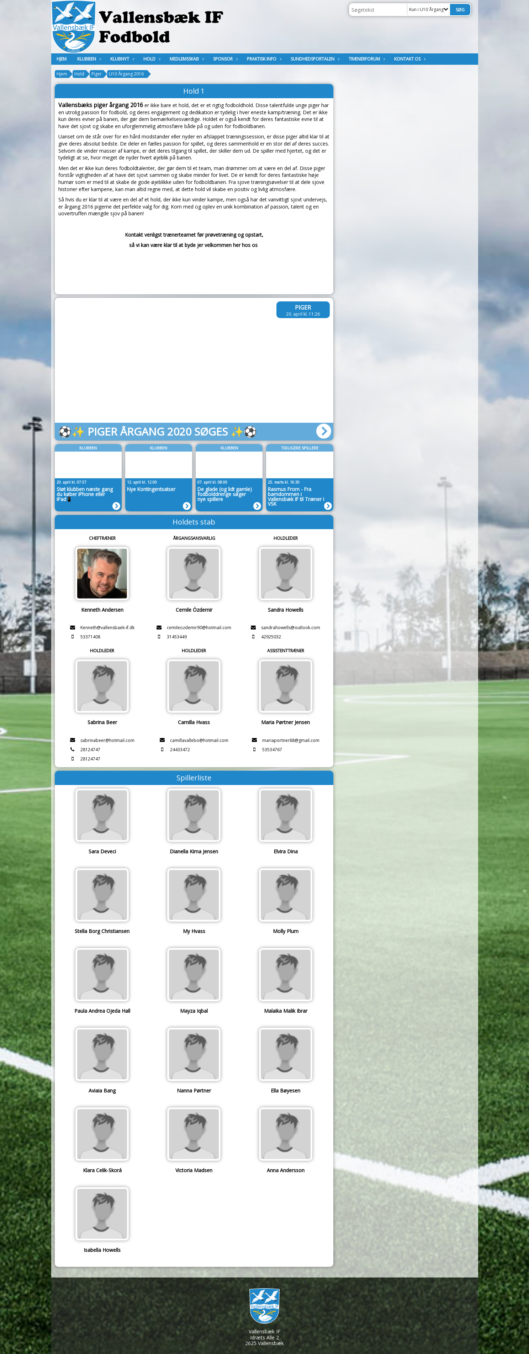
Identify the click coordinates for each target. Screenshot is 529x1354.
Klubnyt (121, 59)
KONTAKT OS (409, 59)
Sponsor (224, 59)
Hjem (62, 59)
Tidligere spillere (299, 448)
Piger (96, 74)
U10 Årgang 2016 (126, 74)
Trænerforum (366, 59)
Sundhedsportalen (314, 59)
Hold (151, 59)
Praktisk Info (263, 59)
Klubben (88, 59)
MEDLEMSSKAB (186, 59)
